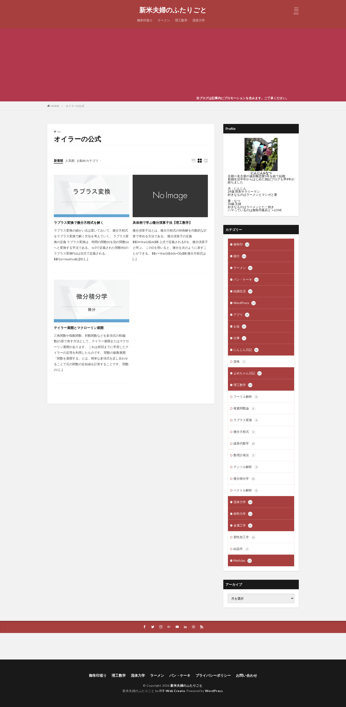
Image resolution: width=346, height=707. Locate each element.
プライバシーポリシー (213, 675)
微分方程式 (244, 432)
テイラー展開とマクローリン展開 (78, 328)
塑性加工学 (244, 537)
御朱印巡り (144, 20)
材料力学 (242, 514)
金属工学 (242, 525)
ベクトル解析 (246, 490)
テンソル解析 (246, 467)
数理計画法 (244, 455)
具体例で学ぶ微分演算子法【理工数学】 (162, 222)
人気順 (70, 160)
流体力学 (198, 20)
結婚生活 (242, 291)
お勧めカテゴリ (87, 160)
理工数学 (181, 20)
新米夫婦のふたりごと (173, 10)
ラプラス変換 (246, 420)
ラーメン (164, 20)
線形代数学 (244, 443)
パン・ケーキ (246, 279)
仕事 (239, 338)
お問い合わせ (246, 675)
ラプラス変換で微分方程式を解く (78, 222)
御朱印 (241, 244)
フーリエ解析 (246, 397)
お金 (239, 326)
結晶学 (241, 549)
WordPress (244, 303)
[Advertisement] (173, 62)
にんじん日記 (246, 350)
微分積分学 (244, 479)
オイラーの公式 (75, 106)
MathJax (242, 561)
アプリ (241, 315)
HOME (55, 106)
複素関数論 (244, 408)
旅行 (239, 256)
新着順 (58, 160)
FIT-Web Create (172, 691)
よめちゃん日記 (247, 373)
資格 (239, 361)
